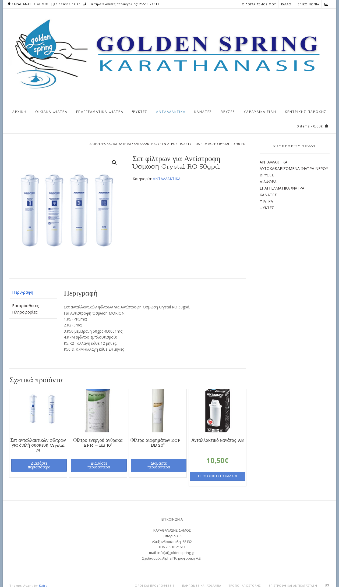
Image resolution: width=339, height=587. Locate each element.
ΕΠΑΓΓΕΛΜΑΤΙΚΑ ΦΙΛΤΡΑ (99, 111)
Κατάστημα (122, 144)
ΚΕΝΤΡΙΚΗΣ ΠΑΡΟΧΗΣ (306, 111)
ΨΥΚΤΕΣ (139, 111)
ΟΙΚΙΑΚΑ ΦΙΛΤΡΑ (51, 111)
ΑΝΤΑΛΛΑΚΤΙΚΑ (171, 111)
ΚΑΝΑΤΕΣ (203, 111)
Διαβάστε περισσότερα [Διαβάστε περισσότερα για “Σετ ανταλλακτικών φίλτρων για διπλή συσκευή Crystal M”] (39, 465)
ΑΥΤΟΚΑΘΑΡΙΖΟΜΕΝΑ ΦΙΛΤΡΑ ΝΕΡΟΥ (294, 168)
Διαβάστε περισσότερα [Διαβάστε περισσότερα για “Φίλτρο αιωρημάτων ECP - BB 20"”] (158, 465)
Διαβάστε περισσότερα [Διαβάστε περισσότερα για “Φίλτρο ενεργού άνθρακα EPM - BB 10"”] (98, 465)
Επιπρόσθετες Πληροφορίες (25, 309)
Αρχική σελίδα (100, 144)
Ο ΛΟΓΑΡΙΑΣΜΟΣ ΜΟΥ (259, 4)
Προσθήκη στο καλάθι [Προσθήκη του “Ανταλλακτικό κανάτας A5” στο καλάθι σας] (217, 476)
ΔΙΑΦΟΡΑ (268, 181)
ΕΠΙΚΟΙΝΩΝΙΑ (308, 4)
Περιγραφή (22, 292)
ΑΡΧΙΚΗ (19, 111)
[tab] (33, 292)
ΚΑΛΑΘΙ (286, 4)
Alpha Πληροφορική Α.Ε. (182, 558)
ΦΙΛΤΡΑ (266, 201)
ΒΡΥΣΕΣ (228, 111)
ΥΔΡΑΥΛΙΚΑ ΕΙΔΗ (260, 111)
